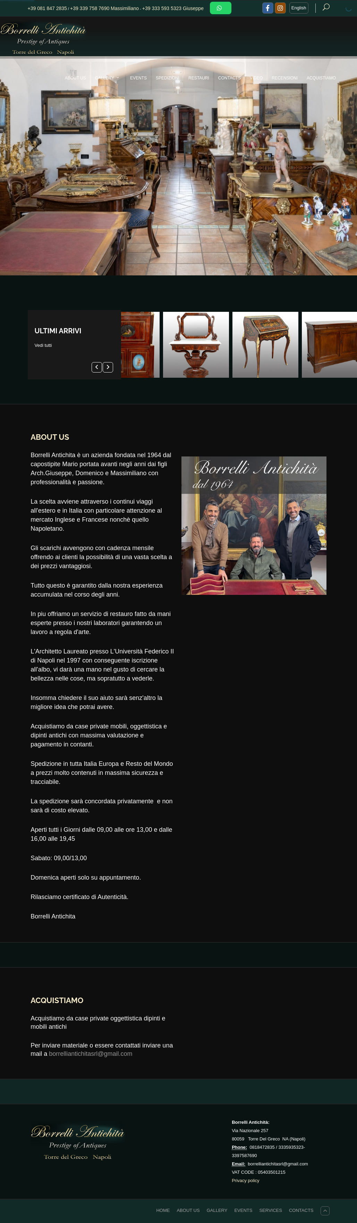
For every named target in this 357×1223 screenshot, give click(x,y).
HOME (163, 1210)
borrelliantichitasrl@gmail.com (90, 1053)
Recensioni (285, 78)
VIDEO (256, 78)
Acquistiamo (321, 78)
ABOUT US (75, 78)
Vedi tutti (43, 345)
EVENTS (138, 78)
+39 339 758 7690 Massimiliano (104, 8)
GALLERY (108, 78)
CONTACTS (229, 78)
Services (270, 1210)
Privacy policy (245, 1180)
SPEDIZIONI (167, 78)
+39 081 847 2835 (47, 8)
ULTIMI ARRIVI (58, 331)
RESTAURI (198, 78)
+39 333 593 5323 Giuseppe (173, 8)
